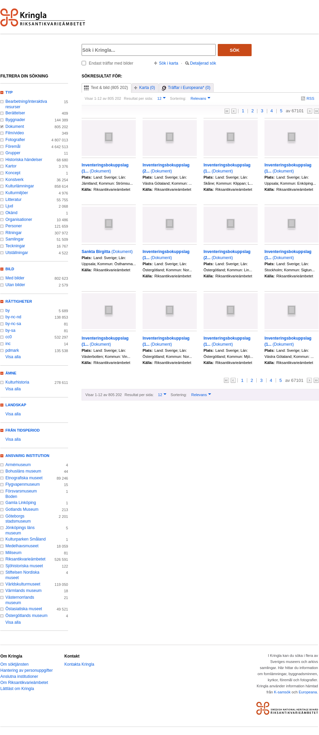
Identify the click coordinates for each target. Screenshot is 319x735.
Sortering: (178, 98)
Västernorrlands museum (19, 600)
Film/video (14, 133)
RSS (310, 98)
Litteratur (13, 199)
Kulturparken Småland (25, 539)
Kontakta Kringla (79, 664)
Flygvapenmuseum (22, 484)
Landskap (15, 405)
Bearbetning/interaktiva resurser (26, 104)
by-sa (10, 330)
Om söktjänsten (14, 664)
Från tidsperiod (22, 430)
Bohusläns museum (23, 471)
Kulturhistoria (17, 382)
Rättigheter (18, 301)
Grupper (12, 153)
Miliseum (13, 552)
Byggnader (15, 119)
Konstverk (14, 179)
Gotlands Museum (22, 509)
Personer (13, 226)
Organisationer (18, 219)
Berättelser (15, 113)
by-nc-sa (13, 323)
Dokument (14, 126)
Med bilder (14, 278)
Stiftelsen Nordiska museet (22, 575)
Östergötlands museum (26, 615)
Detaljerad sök (203, 63)
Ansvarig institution (27, 456)
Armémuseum (18, 464)
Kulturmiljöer (16, 192)
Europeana (308, 692)
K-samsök (282, 692)
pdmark (12, 350)
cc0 (8, 337)
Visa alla (13, 356)
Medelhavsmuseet (22, 546)
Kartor (11, 166)
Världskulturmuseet (22, 584)
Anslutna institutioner (19, 676)
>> (316, 111)
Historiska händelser (23, 159)
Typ (9, 92)
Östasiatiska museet (23, 608)
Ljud (9, 206)
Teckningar (15, 246)
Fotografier (15, 139)
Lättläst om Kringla (17, 688)
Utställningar (16, 252)
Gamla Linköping (20, 502)
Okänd (11, 212)
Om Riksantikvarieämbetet (24, 682)
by (7, 310)
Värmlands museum (23, 590)
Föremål (12, 146)
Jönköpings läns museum (20, 530)
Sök (235, 50)
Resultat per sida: (138, 98)
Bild (9, 269)
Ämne (10, 373)
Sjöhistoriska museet (24, 566)
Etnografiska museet (24, 478)
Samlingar (14, 239)
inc (7, 343)
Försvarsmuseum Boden (21, 494)
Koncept (12, 172)
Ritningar (13, 232)
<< (227, 111)
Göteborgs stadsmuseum (18, 519)
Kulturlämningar (19, 186)
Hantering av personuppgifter (26, 670)
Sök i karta (168, 63)
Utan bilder (15, 284)
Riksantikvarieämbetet (25, 559)
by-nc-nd (13, 317)
